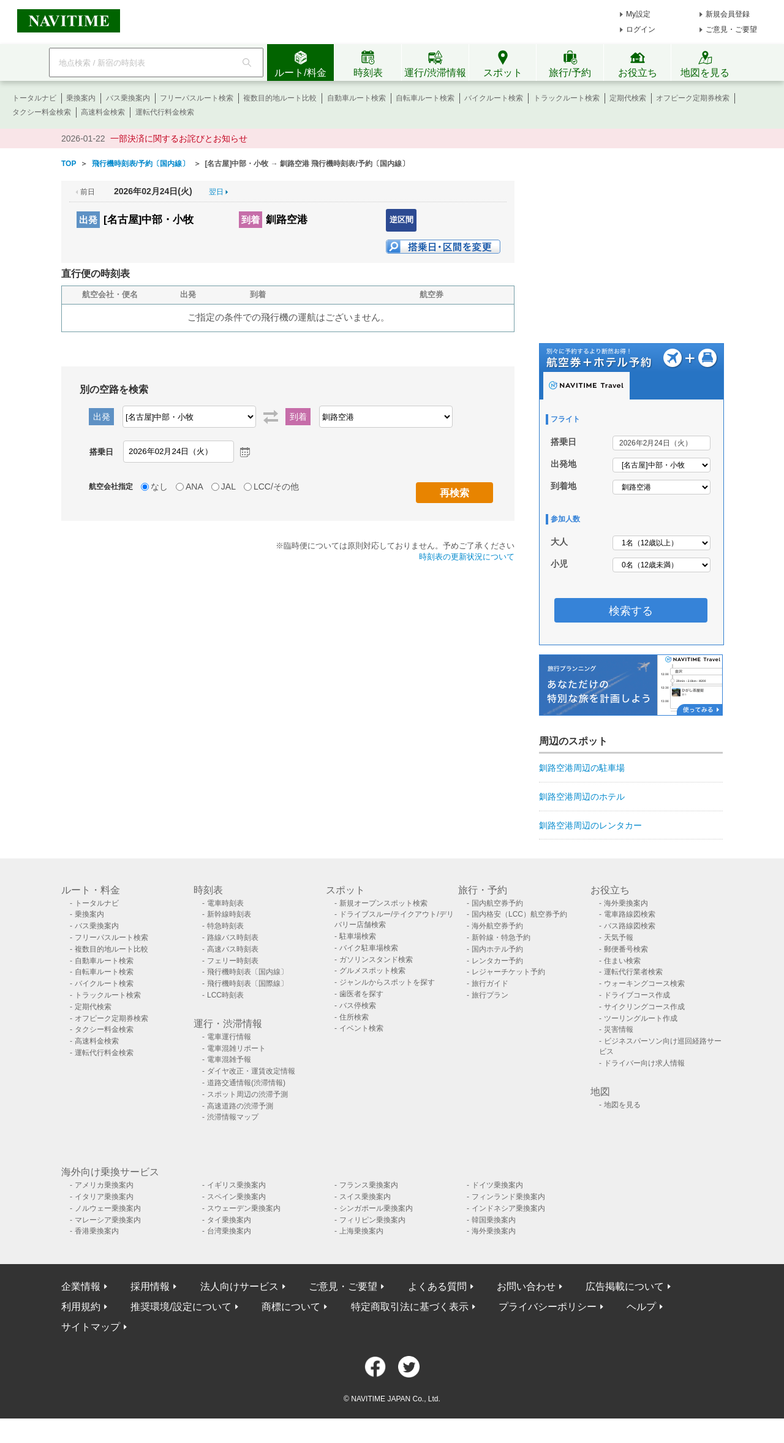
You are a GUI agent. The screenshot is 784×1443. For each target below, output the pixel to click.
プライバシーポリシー (548, 1306)
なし (159, 486)
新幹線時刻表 (229, 914)
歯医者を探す (361, 994)
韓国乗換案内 (494, 1220)
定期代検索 (627, 98)
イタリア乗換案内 (104, 1196)
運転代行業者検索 (633, 972)
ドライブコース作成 (637, 995)
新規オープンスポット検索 (383, 903)
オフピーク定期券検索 (692, 98)
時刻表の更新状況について (466, 556)
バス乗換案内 (128, 98)
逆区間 (401, 219)
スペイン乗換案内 (236, 1196)
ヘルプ (641, 1306)
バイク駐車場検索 (368, 948)
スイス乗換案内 (365, 1196)
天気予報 (618, 937)
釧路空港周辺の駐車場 (582, 768)
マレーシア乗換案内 (108, 1220)
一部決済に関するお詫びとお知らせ (178, 138)
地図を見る (622, 1104)
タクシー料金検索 (41, 112)
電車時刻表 (225, 903)
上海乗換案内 (361, 1231)
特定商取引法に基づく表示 (410, 1306)
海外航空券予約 (497, 926)
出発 (88, 219)
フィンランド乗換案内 (508, 1196)
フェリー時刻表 (232, 960)
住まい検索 (622, 960)
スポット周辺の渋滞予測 (247, 1094)
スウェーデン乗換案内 (244, 1208)
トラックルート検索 (566, 98)
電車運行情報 (229, 1036)
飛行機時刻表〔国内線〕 (247, 972)
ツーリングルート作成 (640, 1018)
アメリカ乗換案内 (104, 1185)
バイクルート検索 (493, 98)
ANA (194, 486)
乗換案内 (81, 98)
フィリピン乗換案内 (372, 1220)
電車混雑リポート (236, 1048)
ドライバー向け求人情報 (644, 1063)
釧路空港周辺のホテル (582, 796)
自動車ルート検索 (356, 98)
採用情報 (150, 1286)
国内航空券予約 (497, 903)
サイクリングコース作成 (644, 1006)
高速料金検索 (103, 112)
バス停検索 (357, 1005)
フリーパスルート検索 (196, 98)
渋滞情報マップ (232, 1117)
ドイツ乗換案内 (497, 1185)
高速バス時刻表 (232, 949)
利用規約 (80, 1306)
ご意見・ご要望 (731, 29)
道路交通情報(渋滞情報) (246, 1082)
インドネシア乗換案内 (508, 1208)
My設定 (638, 14)
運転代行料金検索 (164, 112)
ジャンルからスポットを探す (387, 982)
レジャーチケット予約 (508, 972)
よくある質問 (437, 1286)
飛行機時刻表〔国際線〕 (247, 983)
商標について (291, 1306)
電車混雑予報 (229, 1059)
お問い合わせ (526, 1286)
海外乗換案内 (626, 903)
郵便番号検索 (626, 949)
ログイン (640, 29)
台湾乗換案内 (229, 1231)
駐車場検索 (357, 936)
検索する (631, 611)
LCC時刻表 (225, 995)
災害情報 (618, 1029)
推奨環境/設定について (180, 1306)
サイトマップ (90, 1327)
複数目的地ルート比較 (280, 98)
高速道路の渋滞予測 (240, 1106)
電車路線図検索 (629, 914)
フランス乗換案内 (368, 1185)
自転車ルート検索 (425, 98)
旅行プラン (490, 995)
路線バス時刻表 (232, 937)
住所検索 (354, 1017)
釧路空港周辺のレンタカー (590, 825)
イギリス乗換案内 (236, 1185)
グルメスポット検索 (372, 970)
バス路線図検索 (629, 926)
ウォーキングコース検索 (644, 983)
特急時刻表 (225, 926)
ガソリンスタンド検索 (376, 959)
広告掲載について (625, 1286)
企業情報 (80, 1286)
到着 (250, 219)
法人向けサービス (239, 1286)
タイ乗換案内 (229, 1220)
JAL (228, 486)
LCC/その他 (276, 486)
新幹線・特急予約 (501, 937)
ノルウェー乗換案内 (108, 1208)
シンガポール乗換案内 (376, 1208)
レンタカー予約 (497, 960)
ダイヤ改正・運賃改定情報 (251, 1071)
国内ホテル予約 (497, 949)
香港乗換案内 (97, 1231)
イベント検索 (361, 1028)
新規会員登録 (728, 14)
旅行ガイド (490, 983)
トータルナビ (34, 98)
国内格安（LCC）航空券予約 (519, 914)
